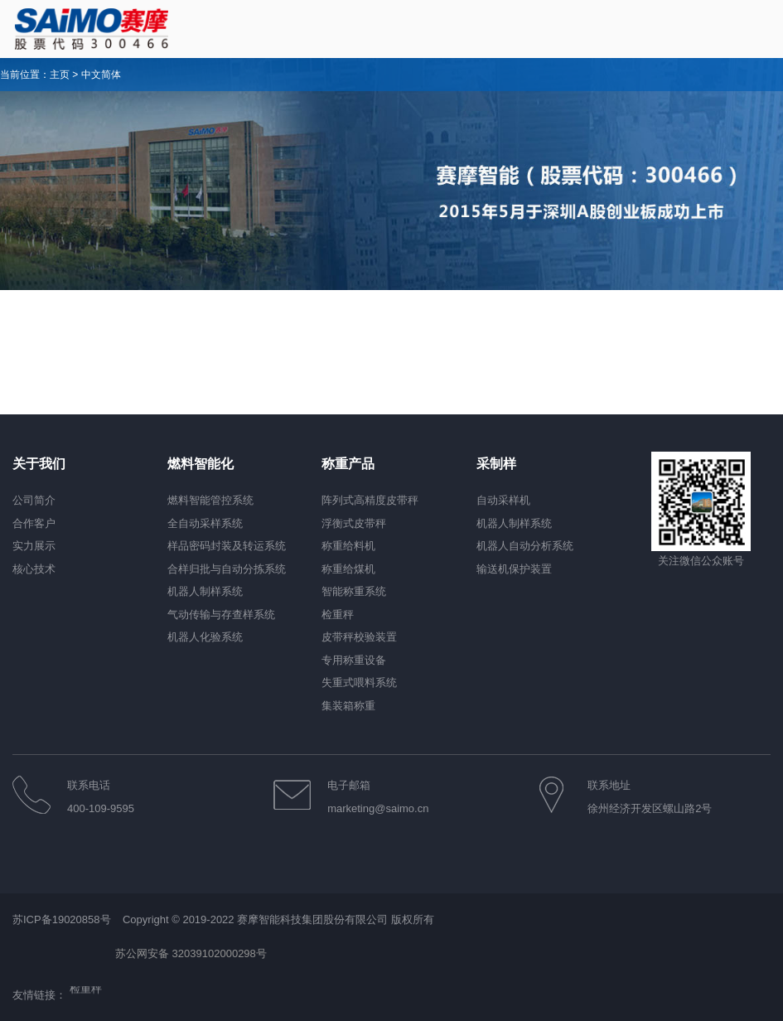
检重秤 (86, 990)
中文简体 (101, 74)
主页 (60, 74)
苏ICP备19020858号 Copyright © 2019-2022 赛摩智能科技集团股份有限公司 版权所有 (223, 919)
